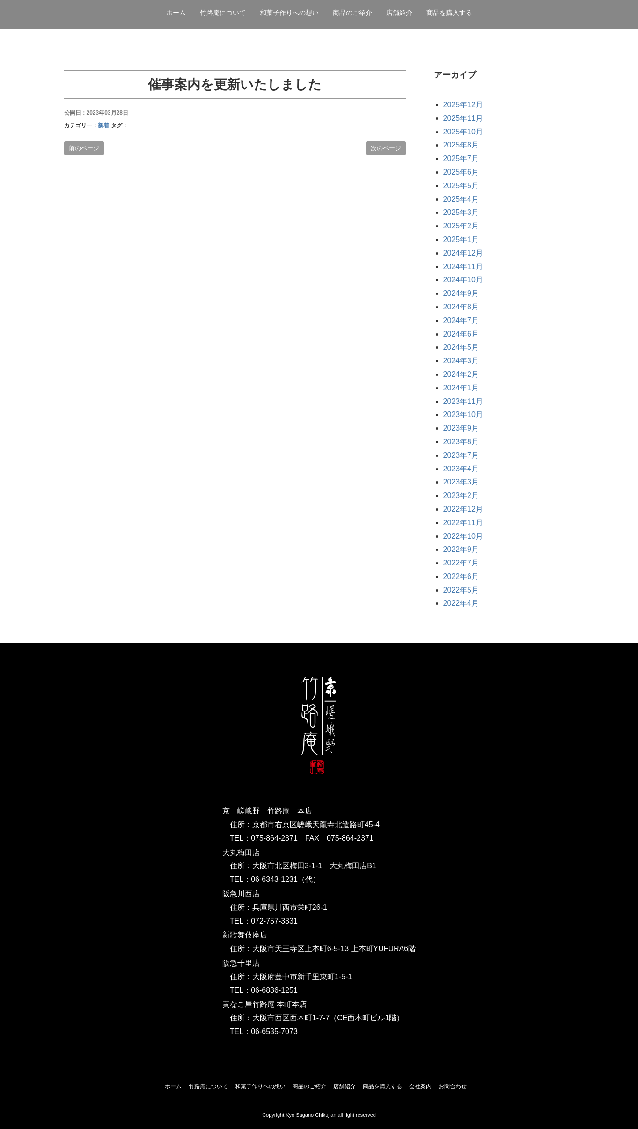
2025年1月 (461, 239)
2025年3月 (461, 212)
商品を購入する (449, 12)
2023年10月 (463, 414)
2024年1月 (461, 388)
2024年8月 (461, 307)
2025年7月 (461, 158)
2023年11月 (463, 401)
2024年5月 (461, 347)
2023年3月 (461, 482)
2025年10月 (463, 132)
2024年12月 (463, 253)
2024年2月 (461, 374)
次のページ (386, 148)
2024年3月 (461, 361)
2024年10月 (463, 280)
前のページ (84, 148)
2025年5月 (461, 186)
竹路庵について (223, 12)
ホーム (176, 12)
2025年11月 (463, 118)
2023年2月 (461, 495)
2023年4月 (461, 469)
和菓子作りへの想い (289, 12)
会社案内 (420, 1086)
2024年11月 (463, 267)
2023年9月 (461, 428)
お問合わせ (453, 1086)
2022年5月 (461, 590)
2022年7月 (461, 563)
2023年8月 (461, 442)
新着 (103, 125)
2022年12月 (463, 509)
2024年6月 (461, 334)
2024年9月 (461, 293)
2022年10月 (463, 536)
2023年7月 (461, 455)
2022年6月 (461, 576)
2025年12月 (463, 105)
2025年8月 (461, 145)
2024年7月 (461, 320)
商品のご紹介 (352, 12)
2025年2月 (461, 226)
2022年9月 (461, 549)
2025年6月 (461, 172)
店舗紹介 (399, 12)
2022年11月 (463, 523)
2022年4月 (461, 603)
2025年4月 (461, 199)
